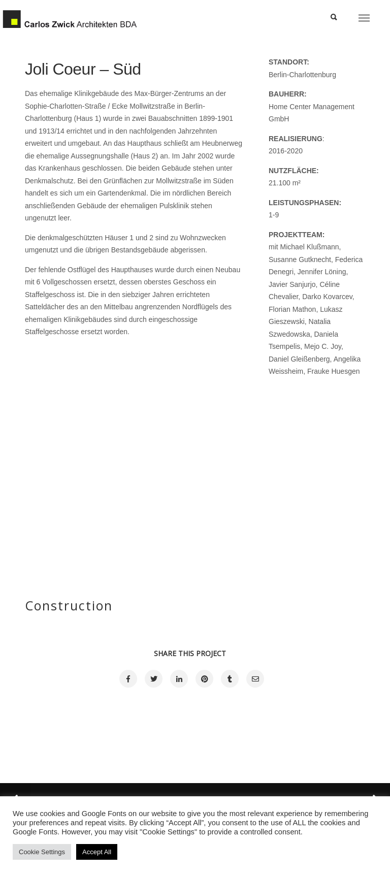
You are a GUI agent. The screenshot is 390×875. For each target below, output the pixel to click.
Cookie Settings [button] (42, 852)
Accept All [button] (96, 852)
